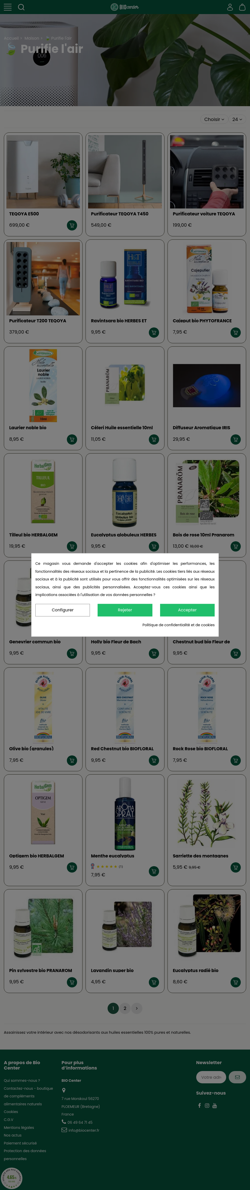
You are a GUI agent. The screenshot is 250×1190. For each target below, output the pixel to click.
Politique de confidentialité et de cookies (178, 624)
